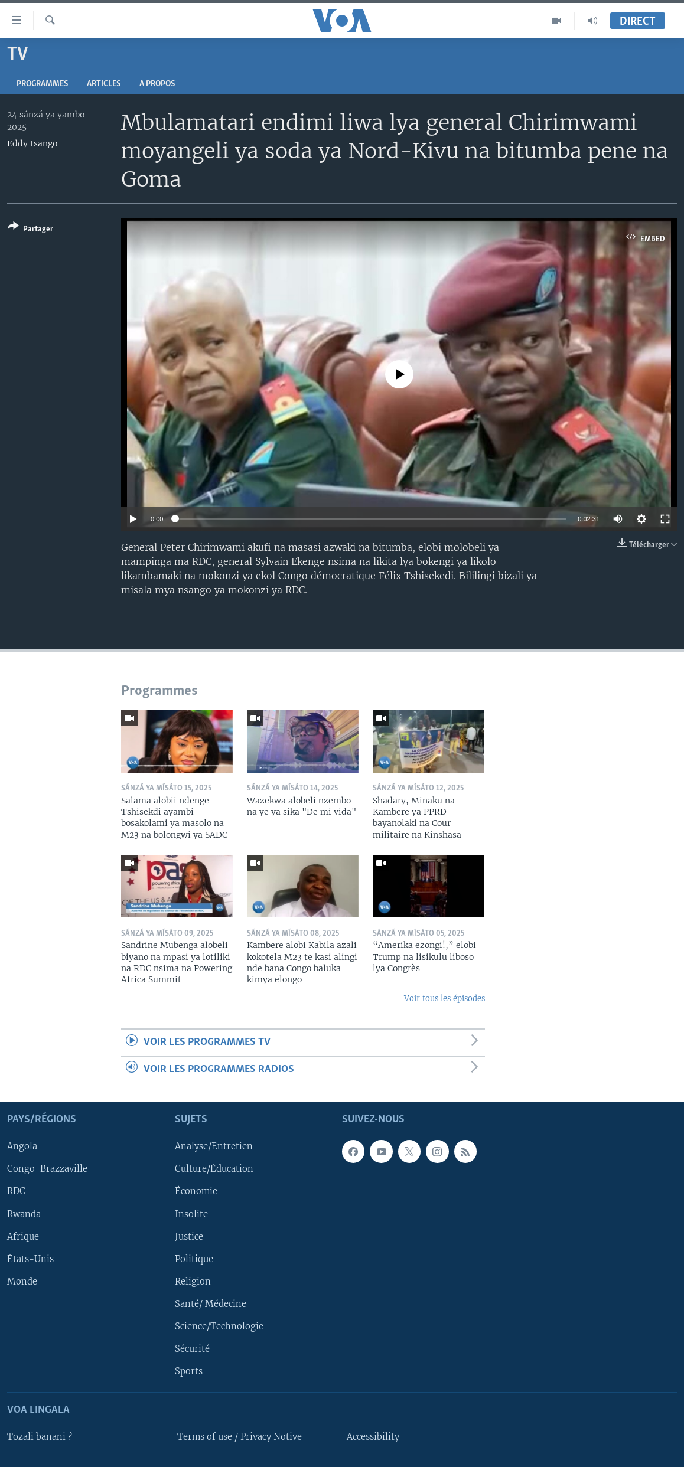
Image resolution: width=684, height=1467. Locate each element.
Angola (22, 1146)
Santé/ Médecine (210, 1304)
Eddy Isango (32, 143)
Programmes (42, 84)
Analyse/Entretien (214, 1146)
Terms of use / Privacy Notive (239, 1437)
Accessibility (373, 1437)
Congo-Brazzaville (47, 1169)
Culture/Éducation (214, 1169)
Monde (22, 1281)
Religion (193, 1281)
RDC (16, 1192)
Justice (189, 1236)
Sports (189, 1371)
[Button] (30, 230)
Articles (103, 84)
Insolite (191, 1214)
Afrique (23, 1236)
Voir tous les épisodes (444, 999)
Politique (194, 1259)
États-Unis (30, 1259)
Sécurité (192, 1349)
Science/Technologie (219, 1326)
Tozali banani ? (39, 1437)
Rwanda (24, 1214)
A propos (157, 84)
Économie (196, 1192)
